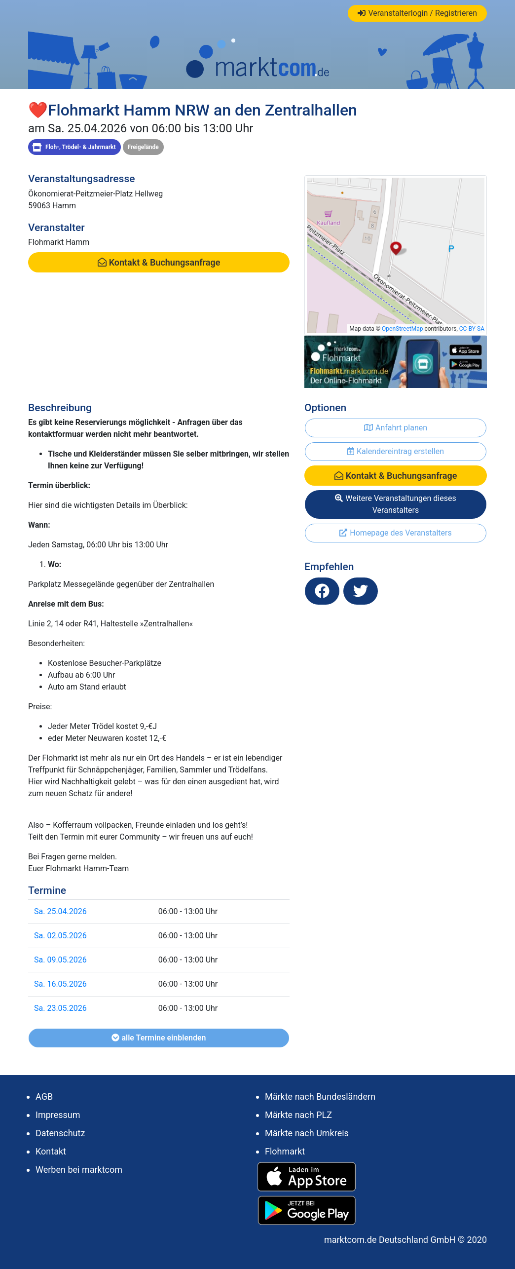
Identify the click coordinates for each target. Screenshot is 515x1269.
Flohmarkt (285, 1151)
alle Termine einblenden (158, 1037)
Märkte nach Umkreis (307, 1133)
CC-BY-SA (471, 328)
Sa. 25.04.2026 (60, 911)
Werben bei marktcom (79, 1169)
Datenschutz (60, 1133)
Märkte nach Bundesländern (320, 1096)
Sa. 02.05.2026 (60, 935)
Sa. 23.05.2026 (60, 1008)
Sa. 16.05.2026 (60, 984)
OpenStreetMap (402, 328)
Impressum (58, 1115)
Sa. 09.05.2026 (60, 959)
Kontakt (51, 1151)
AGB (44, 1096)
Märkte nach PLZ (298, 1115)
